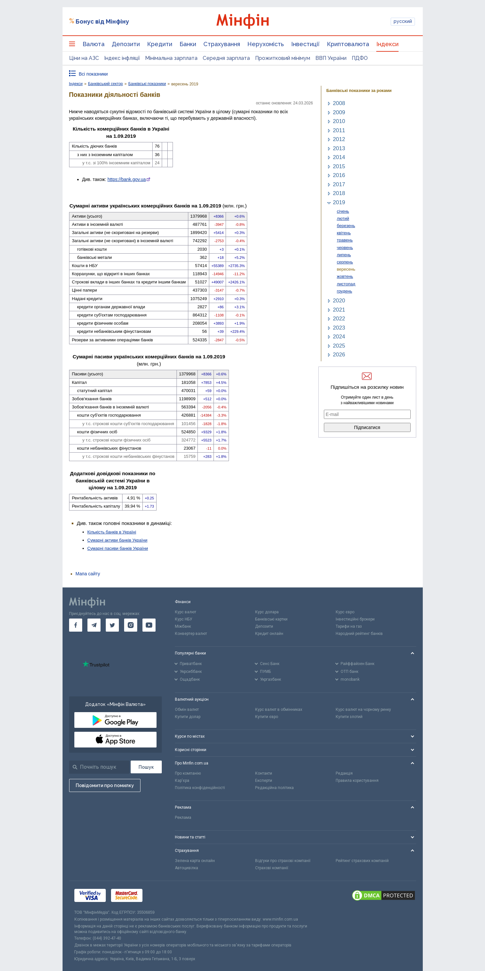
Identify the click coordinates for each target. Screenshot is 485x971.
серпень (345, 262)
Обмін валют (187, 709)
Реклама (183, 817)
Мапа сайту (88, 573)
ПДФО (360, 58)
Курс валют (185, 612)
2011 (339, 130)
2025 (339, 346)
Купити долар (187, 716)
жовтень (345, 276)
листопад (346, 283)
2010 (339, 121)
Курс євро (345, 612)
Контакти (263, 773)
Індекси (387, 44)
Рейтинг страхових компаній (362, 860)
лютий (343, 218)
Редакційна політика (274, 787)
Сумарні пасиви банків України (117, 548)
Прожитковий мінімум (282, 58)
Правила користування (357, 780)
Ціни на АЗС (84, 58)
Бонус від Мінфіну (102, 21)
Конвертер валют (191, 633)
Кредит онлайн (269, 633)
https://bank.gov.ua (126, 179)
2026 (339, 354)
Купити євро (266, 716)
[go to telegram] (94, 625)
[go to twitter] (112, 625)
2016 (339, 175)
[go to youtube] (149, 625)
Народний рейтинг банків (359, 633)
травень (345, 240)
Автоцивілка (186, 868)
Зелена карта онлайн (195, 860)
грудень (344, 291)
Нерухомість (265, 44)
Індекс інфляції (122, 58)
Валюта (93, 44)
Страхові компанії (271, 868)
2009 (339, 112)
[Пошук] (146, 767)
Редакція (344, 773)
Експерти (263, 780)
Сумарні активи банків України (117, 540)
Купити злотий (349, 716)
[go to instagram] (130, 625)
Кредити (159, 44)
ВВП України (330, 58)
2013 (339, 148)
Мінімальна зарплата (171, 58)
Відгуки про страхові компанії (282, 860)
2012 (339, 139)
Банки (187, 44)
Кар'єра (182, 780)
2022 (339, 318)
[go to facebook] (75, 625)
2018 (339, 193)
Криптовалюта (348, 44)
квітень (344, 232)
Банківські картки (271, 619)
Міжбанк (183, 626)
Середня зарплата (226, 58)
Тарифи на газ (349, 626)
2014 (339, 157)
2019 (339, 202)
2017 (339, 184)
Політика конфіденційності (200, 787)
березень (346, 225)
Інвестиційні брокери (355, 619)
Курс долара (267, 612)
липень (344, 254)
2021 (339, 310)
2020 (339, 300)
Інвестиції (305, 44)
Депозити (126, 44)
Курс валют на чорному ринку (363, 709)
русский (403, 21)
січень (343, 211)
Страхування (221, 44)
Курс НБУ (183, 619)
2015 (339, 166)
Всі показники (93, 74)
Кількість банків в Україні (111, 532)
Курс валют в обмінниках (278, 709)
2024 (339, 336)
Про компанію (188, 773)
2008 (339, 103)
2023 (339, 328)
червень (345, 247)
